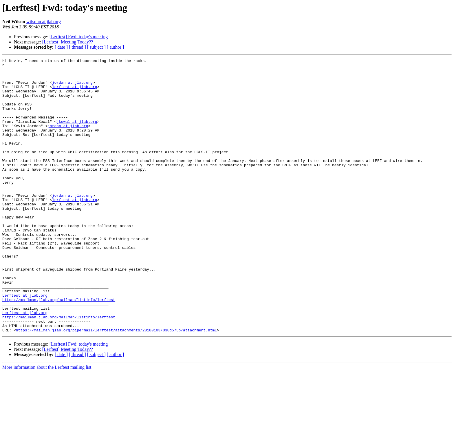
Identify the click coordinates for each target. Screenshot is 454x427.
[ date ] (61, 47)
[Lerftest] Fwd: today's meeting (79, 36)
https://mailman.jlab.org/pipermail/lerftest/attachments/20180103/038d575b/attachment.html (116, 384)
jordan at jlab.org (72, 87)
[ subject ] (96, 47)
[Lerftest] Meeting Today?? (67, 41)
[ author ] (115, 47)
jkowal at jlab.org (76, 134)
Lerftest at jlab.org (24, 343)
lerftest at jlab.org (74, 92)
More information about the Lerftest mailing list (46, 421)
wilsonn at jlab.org (43, 21)
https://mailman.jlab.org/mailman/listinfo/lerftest (58, 348)
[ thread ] (77, 47)
